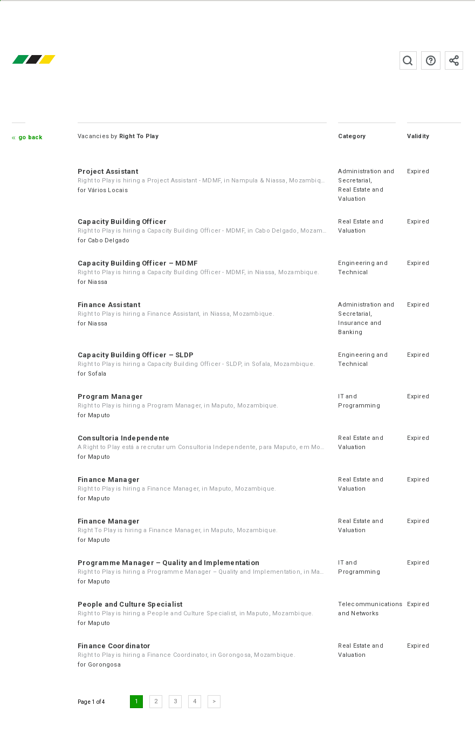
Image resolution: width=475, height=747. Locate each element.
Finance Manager (109, 480)
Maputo (99, 415)
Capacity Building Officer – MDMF (137, 263)
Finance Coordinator (114, 646)
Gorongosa (104, 664)
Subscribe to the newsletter (454, 60)
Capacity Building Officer (122, 222)
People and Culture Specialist (130, 604)
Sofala (97, 373)
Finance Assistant (109, 305)
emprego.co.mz (49, 60)
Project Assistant (108, 171)
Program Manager (110, 396)
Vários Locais (108, 190)
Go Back (30, 137)
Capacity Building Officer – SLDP (136, 355)
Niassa (97, 282)
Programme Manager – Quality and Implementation (168, 563)
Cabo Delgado (109, 240)
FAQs (430, 60)
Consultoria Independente (123, 438)
